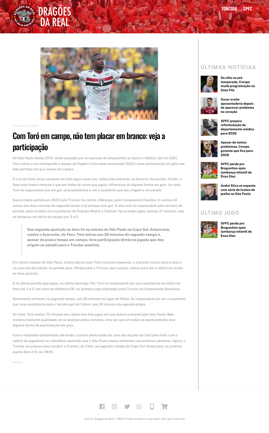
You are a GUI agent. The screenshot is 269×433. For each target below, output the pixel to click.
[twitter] (128, 406)
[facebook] (103, 406)
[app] (152, 406)
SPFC (247, 8)
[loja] (165, 406)
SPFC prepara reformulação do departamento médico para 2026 (237, 127)
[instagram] (115, 406)
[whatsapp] (140, 406)
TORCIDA (229, 8)
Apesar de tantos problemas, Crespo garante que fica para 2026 (237, 149)
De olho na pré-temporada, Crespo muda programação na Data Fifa (238, 84)
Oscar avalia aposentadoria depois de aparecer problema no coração (237, 105)
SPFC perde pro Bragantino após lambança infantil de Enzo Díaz (236, 170)
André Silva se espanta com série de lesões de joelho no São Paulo (238, 190)
